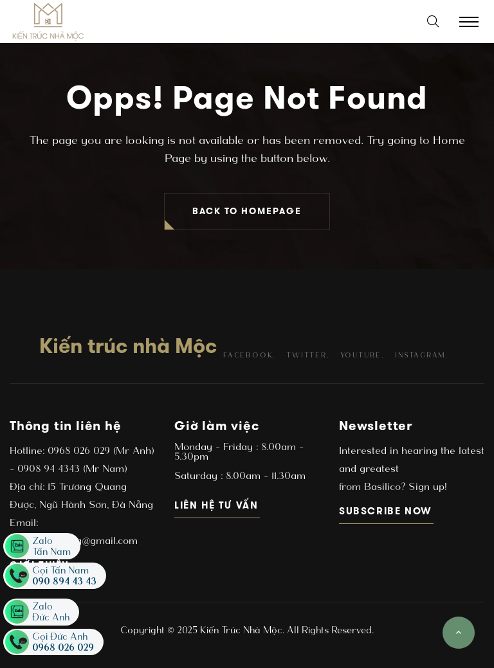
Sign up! (425, 486)
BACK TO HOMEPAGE (247, 211)
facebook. (249, 355)
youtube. (362, 355)
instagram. (421, 355)
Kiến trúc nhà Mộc (128, 345)
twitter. (307, 355)
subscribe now (386, 510)
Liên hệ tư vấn (217, 505)
